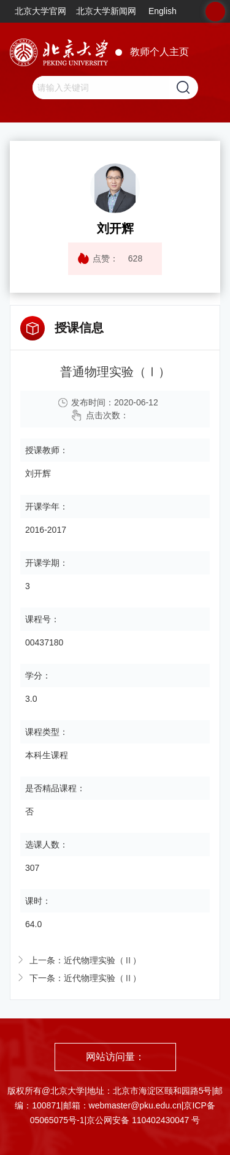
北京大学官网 (40, 11)
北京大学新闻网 (106, 11)
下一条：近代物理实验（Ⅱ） (85, 978)
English (162, 11)
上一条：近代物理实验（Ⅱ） (85, 960)
